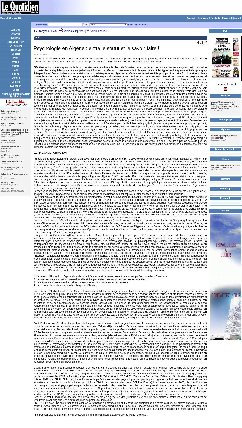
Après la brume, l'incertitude (13, 124)
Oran (15, 58)
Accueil (191, 18)
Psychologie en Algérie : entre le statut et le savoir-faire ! (225, 166)
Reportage (15, 50)
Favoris (226, 18)
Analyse (15, 34)
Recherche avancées (137, 25)
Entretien (226, 95)
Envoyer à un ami (47, 31)
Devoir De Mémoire (225, 149)
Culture (16, 78)
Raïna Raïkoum (15, 42)
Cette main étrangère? (11, 111)
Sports (16, 74)
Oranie (16, 62)
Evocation (15, 86)
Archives (203, 18)
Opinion (225, 129)
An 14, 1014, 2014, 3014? (12, 168)
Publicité (215, 18)
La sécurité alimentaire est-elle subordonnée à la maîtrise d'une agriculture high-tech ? (15, 132)
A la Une (15, 30)
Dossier (16, 54)
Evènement (16, 46)
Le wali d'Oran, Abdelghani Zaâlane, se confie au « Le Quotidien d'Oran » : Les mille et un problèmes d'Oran (225, 105)
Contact (236, 18)
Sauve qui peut (7, 182)
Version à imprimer (73, 31)
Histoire (225, 179)
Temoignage (225, 119)
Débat (16, 90)
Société (16, 82)
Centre (16, 66)
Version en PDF (99, 31)
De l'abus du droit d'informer (13, 117)
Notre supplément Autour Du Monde (16, 95)
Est (15, 70)
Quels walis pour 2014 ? (11, 161)
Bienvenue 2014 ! (8, 140)
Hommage (225, 188)
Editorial (15, 38)
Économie (225, 198)
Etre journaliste (7, 189)
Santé (37, 37)
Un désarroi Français (10, 155)
